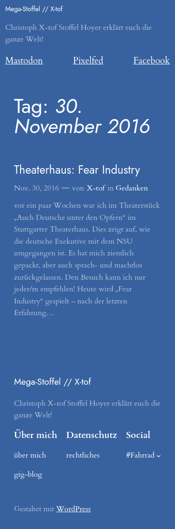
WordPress (73, 509)
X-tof (96, 188)
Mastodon (24, 61)
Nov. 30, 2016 (36, 188)
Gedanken (132, 188)
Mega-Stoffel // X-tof (34, 9)
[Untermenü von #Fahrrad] (158, 455)
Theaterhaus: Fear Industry (77, 169)
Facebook (151, 61)
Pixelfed (88, 61)
